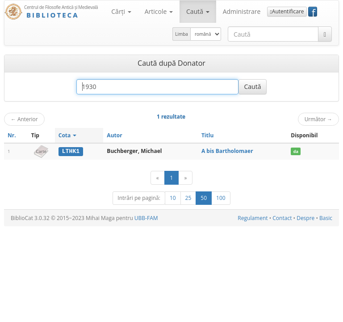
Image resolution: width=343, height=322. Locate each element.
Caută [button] (197, 11)
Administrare (242, 11)
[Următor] (185, 178)
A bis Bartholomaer (227, 151)
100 (221, 198)
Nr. (12, 135)
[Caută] (325, 34)
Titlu (207, 135)
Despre (305, 218)
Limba (181, 34)
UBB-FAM (146, 218)
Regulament (253, 218)
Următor (318, 119)
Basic (325, 218)
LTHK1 (71, 151)
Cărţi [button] (121, 11)
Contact (282, 218)
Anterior (24, 119)
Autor (114, 135)
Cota (68, 135)
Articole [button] (159, 11)
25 (188, 198)
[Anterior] (158, 178)
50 (204, 198)
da (295, 151)
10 (173, 198)
